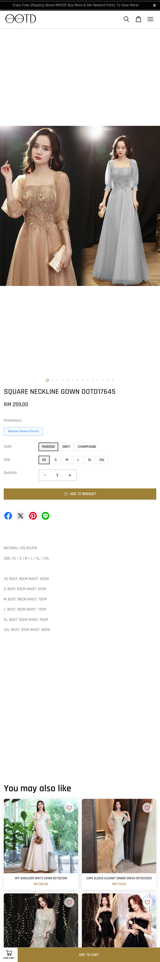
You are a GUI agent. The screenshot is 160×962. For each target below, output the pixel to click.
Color (8, 446)
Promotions (13, 420)
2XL (102, 459)
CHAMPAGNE (87, 446)
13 (107, 380)
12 (102, 380)
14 (112, 380)
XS (44, 459)
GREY (66, 446)
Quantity (10, 472)
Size (7, 459)
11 (97, 380)
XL (89, 459)
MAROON (48, 446)
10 (92, 380)
